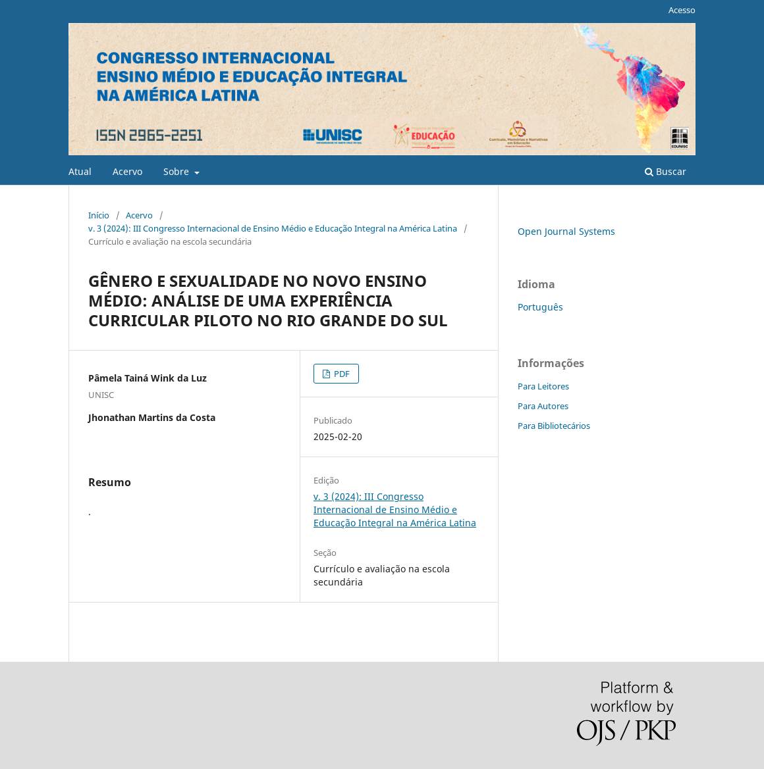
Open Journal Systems (566, 231)
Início (98, 215)
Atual (80, 171)
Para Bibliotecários (554, 426)
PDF (341, 374)
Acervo (127, 171)
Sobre (177, 171)
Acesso (682, 10)
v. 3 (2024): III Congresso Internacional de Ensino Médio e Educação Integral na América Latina (272, 228)
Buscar (665, 171)
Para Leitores (543, 386)
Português (540, 307)
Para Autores (543, 406)
